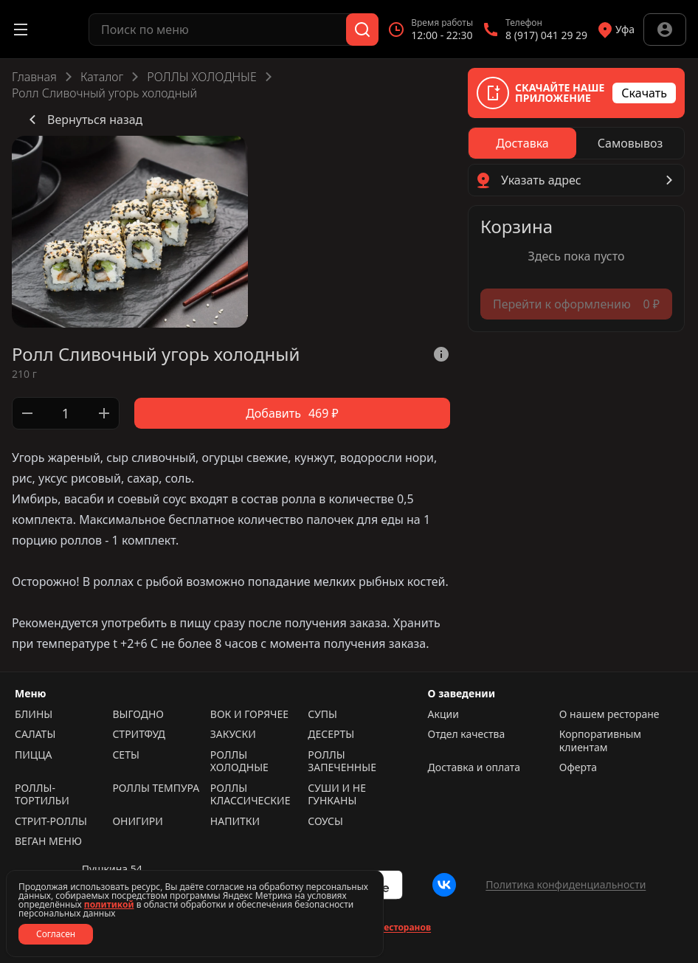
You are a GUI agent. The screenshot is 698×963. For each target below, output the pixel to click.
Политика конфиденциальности (566, 884)
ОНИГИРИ (137, 821)
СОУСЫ (325, 821)
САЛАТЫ (35, 734)
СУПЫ (322, 714)
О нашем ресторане (609, 714)
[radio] (522, 143)
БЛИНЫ (33, 714)
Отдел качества (466, 734)
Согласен (55, 934)
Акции (443, 714)
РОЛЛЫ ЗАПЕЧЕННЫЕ (342, 761)
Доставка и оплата (474, 767)
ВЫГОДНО (138, 714)
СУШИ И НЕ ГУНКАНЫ (337, 794)
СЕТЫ (125, 755)
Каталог (101, 77)
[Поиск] (362, 29)
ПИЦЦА (33, 755)
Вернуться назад (83, 119)
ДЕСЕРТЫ (331, 734)
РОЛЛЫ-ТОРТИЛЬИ (42, 794)
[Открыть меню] (20, 29)
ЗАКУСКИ (233, 734)
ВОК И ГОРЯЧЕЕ (249, 714)
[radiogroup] (576, 143)
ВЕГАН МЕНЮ (48, 841)
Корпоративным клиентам (600, 740)
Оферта (578, 767)
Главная (34, 77)
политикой (109, 904)
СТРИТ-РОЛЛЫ (51, 821)
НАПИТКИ (235, 821)
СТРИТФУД (138, 734)
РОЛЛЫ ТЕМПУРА (155, 788)
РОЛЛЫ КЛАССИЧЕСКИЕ (250, 794)
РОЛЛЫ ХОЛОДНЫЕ (201, 77)
